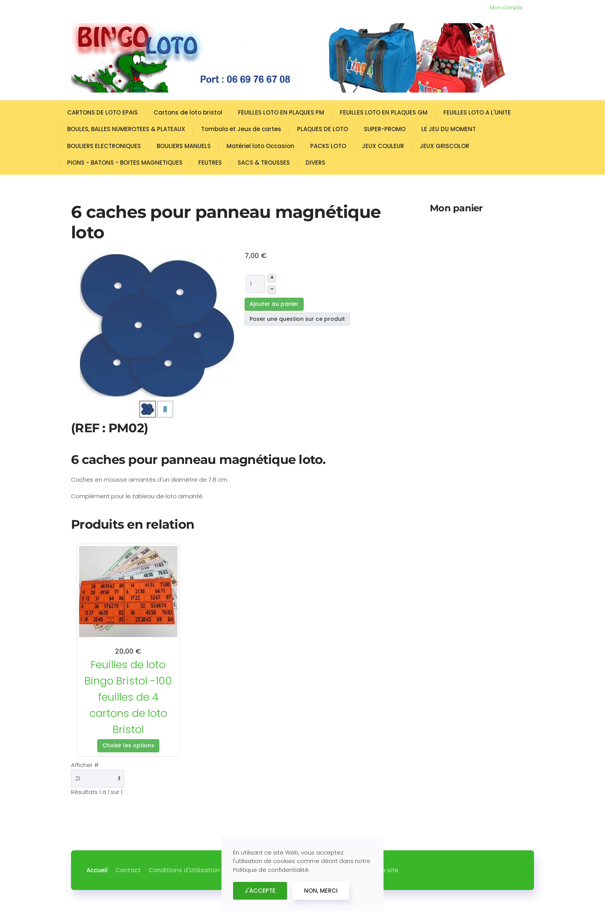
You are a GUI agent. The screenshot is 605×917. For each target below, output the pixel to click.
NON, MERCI (321, 891)
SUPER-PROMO (385, 129)
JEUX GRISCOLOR (444, 146)
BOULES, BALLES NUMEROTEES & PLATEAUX (126, 129)
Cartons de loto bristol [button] (188, 112)
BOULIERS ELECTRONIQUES (104, 146)
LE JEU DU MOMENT (448, 129)
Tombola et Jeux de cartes (241, 129)
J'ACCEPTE (260, 891)
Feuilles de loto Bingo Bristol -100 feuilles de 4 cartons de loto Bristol (128, 696)
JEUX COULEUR (383, 146)
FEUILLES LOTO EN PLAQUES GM (384, 112)
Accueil (97, 870)
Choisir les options (128, 745)
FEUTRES (210, 162)
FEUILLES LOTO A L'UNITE (477, 112)
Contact (128, 870)
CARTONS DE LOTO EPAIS (102, 112)
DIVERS (315, 162)
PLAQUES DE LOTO (322, 129)
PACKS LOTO (328, 146)
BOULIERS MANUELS (184, 146)
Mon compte (506, 7)
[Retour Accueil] (291, 58)
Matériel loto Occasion (260, 146)
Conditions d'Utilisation (184, 870)
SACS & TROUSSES (264, 162)
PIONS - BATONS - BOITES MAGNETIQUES (125, 162)
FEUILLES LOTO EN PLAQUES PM (281, 112)
